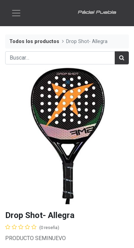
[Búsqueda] (122, 57)
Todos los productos (34, 41)
